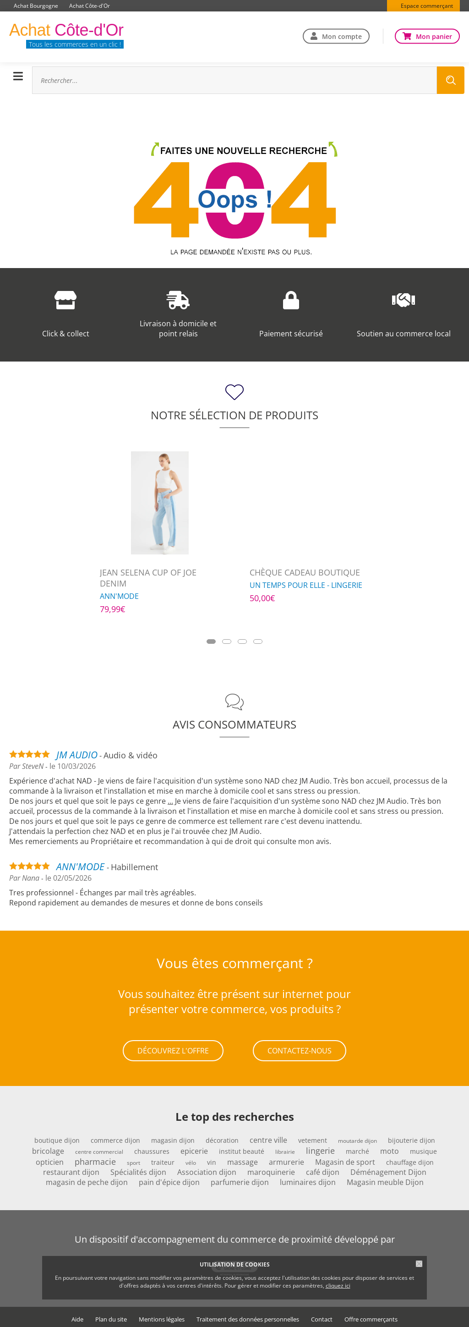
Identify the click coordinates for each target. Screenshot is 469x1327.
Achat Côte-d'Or (89, 6)
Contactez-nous (299, 1049)
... (170, 801)
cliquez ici (338, 1285)
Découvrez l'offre (173, 1049)
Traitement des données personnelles (247, 1316)
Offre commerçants (371, 1316)
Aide (77, 1316)
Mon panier (434, 36)
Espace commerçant (427, 6)
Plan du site (111, 1316)
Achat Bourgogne (36, 6)
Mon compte (342, 36)
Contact (322, 1316)
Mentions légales (162, 1316)
